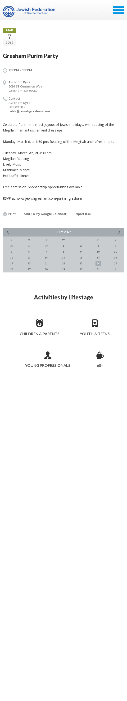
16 (80, 257)
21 (46, 263)
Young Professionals (47, 365)
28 (46, 269)
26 (11, 269)
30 (80, 269)
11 (115, 251)
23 (80, 263)
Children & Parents (39, 333)
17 (98, 257)
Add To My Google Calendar (45, 214)
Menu (118, 10)
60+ (100, 365)
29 (63, 269)
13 (28, 257)
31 (98, 269)
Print (9, 214)
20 (28, 263)
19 (11, 263)
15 (63, 257)
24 (98, 263)
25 (115, 263)
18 (115, 257)
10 (98, 251)
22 (63, 263)
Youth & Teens (95, 333)
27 (28, 269)
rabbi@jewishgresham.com (29, 111)
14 (46, 257)
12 (11, 257)
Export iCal (83, 214)
